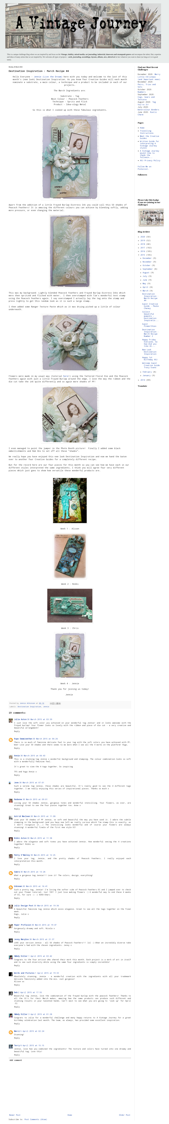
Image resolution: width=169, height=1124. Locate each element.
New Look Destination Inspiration (149, 351)
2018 (143, 244)
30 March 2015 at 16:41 (35, 886)
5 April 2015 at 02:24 (32, 1031)
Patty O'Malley (22, 855)
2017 (143, 247)
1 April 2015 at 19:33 (47, 973)
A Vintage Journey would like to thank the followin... (149, 154)
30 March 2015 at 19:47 (44, 925)
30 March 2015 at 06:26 (45, 739)
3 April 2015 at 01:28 (40, 1014)
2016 (143, 251)
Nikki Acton (20, 838)
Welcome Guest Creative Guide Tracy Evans (151, 365)
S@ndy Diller (21, 956)
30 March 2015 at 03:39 (39, 719)
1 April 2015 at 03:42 (40, 956)
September (148, 269)
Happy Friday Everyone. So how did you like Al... (149, 342)
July (145, 276)
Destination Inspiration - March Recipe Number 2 (150, 332)
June (145, 280)
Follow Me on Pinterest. (144, 167)
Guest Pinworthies (149, 325)
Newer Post (15, 1115)
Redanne (18, 799)
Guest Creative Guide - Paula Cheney (150, 306)
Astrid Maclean (22, 816)
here (65, 376)
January (147, 375)
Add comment (16, 1060)
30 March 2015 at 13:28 (32, 872)
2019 (143, 240)
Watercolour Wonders (148, 109)
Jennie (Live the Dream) (48, 76)
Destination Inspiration (29, 707)
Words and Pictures (24, 973)
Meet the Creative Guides (149, 137)
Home (70, 1115)
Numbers (142, 92)
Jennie (46, 707)
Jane (16, 782)
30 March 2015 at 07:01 (31, 782)
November (148, 262)
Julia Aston (20, 719)
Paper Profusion (22, 925)
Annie (17, 755)
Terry (17, 1045)
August (147, 272)
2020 (143, 237)
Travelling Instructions (147, 132)
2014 (143, 380)
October (147, 265)
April (146, 287)
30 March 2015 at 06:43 (32, 755)
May (145, 283)
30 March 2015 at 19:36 (46, 905)
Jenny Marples (21, 939)
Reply (17, 731)
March (146, 290)
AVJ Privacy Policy (150, 160)
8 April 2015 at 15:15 (32, 1045)
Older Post (124, 1115)
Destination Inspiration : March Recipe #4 (150, 297)
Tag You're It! (147, 103)
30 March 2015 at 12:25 (43, 855)
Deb (15, 992)
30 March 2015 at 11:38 (39, 838)
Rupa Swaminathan (23, 739)
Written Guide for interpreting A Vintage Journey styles (149, 144)
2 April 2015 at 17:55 (30, 992)
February (148, 372)
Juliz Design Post (23, 905)
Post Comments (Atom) (35, 1119)
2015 (143, 255)
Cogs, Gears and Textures (146, 98)
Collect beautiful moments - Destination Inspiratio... (150, 316)
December (148, 258)
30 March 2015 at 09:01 (35, 799)
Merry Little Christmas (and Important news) (149, 76)
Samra (17, 872)
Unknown (18, 886)
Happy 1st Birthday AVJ (149, 358)
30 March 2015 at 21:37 (41, 939)
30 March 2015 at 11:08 (43, 816)
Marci (17, 1031)
